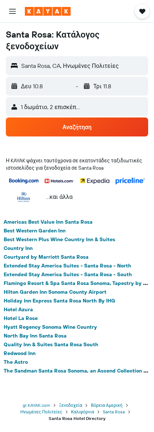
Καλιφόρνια (82, 411)
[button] (12, 11)
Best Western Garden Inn (34, 230)
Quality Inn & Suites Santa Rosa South (51, 344)
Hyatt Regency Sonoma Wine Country (50, 327)
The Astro (16, 362)
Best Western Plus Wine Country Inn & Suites (59, 239)
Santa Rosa (114, 411)
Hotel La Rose (21, 318)
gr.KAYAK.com (36, 405)
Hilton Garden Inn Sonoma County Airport (55, 292)
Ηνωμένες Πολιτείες (41, 411)
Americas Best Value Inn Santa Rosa (48, 222)
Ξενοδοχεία (70, 405)
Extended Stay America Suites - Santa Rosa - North (67, 265)
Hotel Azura (18, 309)
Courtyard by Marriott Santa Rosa (46, 257)
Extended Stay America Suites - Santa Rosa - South (68, 274)
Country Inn (18, 248)
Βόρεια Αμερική (106, 405)
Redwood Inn (19, 353)
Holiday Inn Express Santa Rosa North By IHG (59, 300)
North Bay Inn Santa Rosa (35, 335)
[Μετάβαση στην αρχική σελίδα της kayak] (48, 11)
